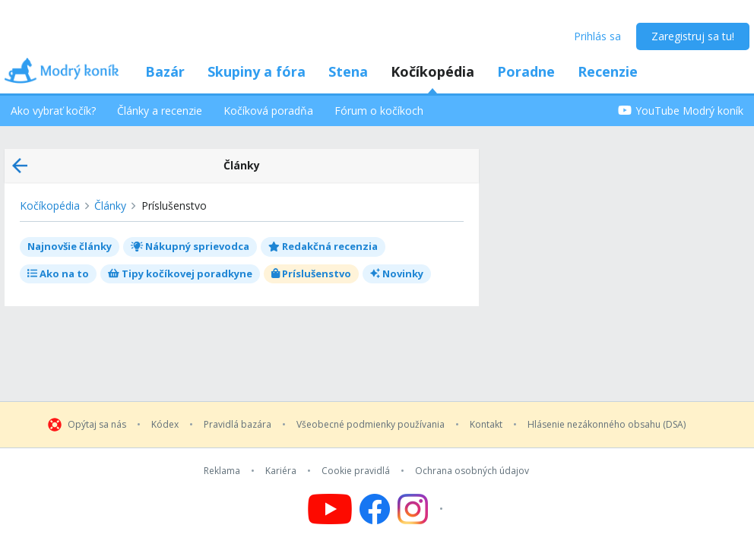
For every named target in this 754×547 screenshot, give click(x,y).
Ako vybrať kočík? (53, 110)
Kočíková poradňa (268, 110)
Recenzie (608, 71)
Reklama (222, 471)
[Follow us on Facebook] (375, 509)
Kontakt (486, 425)
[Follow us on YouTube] (330, 509)
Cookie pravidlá (356, 471)
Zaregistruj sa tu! (692, 36)
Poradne (526, 71)
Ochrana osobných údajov (472, 471)
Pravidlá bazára (237, 425)
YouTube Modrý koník (680, 110)
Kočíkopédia (432, 71)
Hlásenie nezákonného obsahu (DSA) (606, 425)
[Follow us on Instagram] (422, 509)
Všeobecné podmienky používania (370, 425)
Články (110, 205)
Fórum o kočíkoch (378, 110)
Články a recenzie (159, 110)
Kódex (165, 425)
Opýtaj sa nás (97, 425)
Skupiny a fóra (257, 71)
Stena (348, 71)
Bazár (165, 71)
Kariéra (280, 471)
